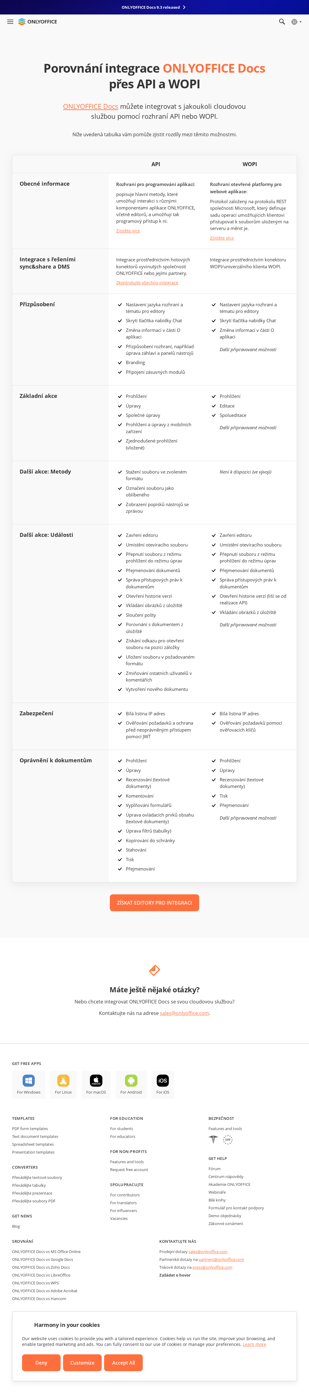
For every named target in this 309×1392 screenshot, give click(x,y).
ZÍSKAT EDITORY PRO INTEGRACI (154, 902)
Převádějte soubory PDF (34, 1201)
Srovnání (22, 1241)
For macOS (96, 1092)
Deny (41, 1362)
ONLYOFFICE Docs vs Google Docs (42, 1259)
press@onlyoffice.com (212, 1267)
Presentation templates (33, 1152)
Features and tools (127, 1161)
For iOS (162, 1092)
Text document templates (35, 1136)
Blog (16, 1226)
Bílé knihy (217, 1200)
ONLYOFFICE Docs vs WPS (35, 1283)
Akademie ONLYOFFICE (229, 1184)
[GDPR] (228, 1140)
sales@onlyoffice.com (184, 1013)
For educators (122, 1136)
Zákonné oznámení (226, 1223)
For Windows (28, 1092)
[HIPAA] (213, 1140)
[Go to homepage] (37, 21)
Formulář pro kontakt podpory (236, 1208)
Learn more (254, 1344)
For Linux (63, 1092)
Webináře (217, 1192)
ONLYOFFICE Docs (90, 106)
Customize (82, 1362)
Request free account (129, 1169)
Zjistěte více (128, 231)
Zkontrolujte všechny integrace (147, 282)
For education (126, 1118)
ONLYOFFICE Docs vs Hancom (39, 1298)
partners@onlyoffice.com (221, 1259)
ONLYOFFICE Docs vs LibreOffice (41, 1275)
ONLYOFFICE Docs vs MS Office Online (46, 1251)
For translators (123, 1202)
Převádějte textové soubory (37, 1177)
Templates (23, 1118)
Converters (25, 1167)
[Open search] (282, 21)
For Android (131, 1092)
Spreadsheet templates (33, 1144)
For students (121, 1128)
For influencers (123, 1210)
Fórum (215, 1168)
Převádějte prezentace (32, 1193)
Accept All (123, 1362)
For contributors (125, 1195)
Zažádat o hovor (175, 1275)
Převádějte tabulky (29, 1185)
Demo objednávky (225, 1215)
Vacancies (119, 1218)
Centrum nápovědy (226, 1176)
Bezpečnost (221, 1118)
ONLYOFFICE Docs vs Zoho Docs (41, 1267)
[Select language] (296, 21)
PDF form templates (30, 1128)
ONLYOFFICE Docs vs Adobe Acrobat (45, 1290)
